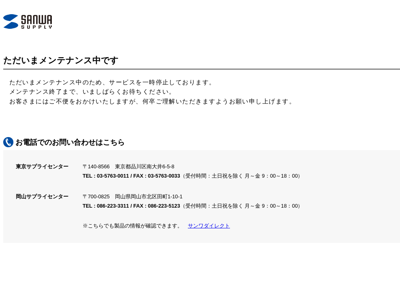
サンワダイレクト (209, 226)
